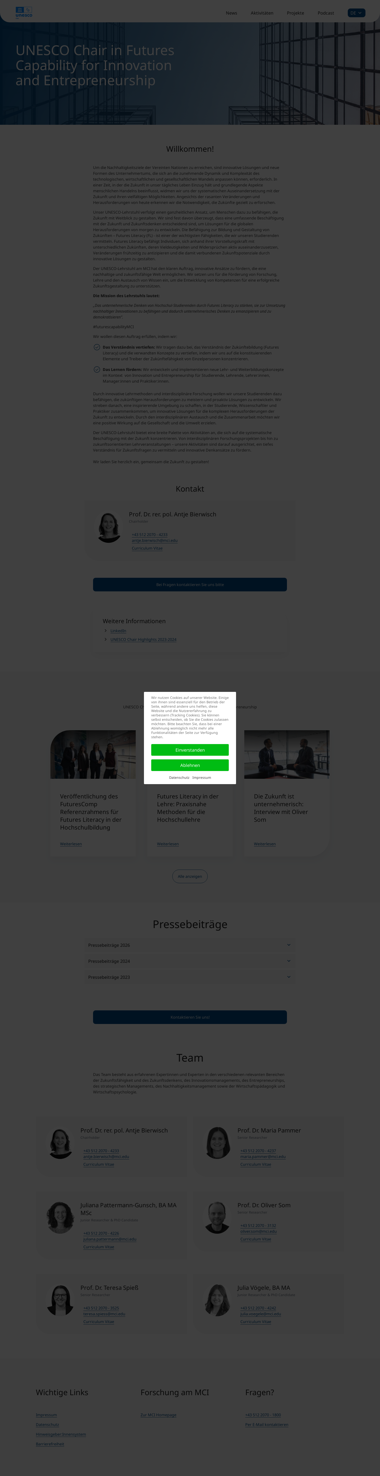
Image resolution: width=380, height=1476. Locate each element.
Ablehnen (190, 765)
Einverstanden (190, 750)
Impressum (201, 777)
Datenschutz (179, 777)
